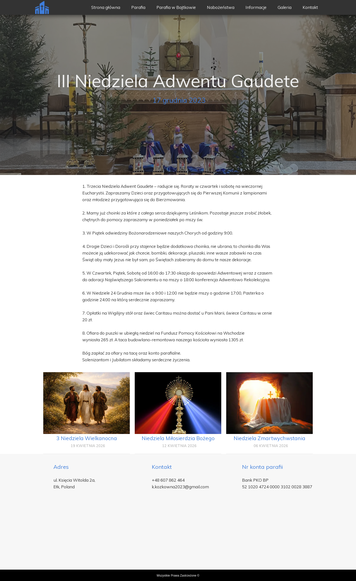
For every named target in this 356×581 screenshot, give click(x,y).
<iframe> (178, 537)
